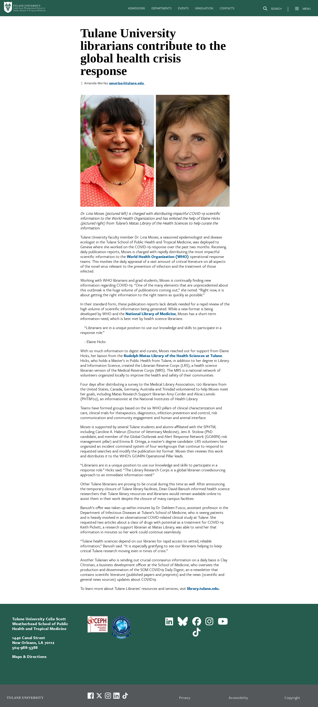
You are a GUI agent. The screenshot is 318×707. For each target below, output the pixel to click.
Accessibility (238, 697)
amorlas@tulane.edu (127, 83)
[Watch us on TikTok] (125, 696)
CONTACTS (227, 8)
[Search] (272, 9)
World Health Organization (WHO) (158, 256)
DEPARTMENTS (161, 8)
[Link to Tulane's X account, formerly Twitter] (99, 696)
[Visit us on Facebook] (91, 696)
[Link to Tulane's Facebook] (108, 696)
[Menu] (296, 8)
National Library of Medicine (151, 313)
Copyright (292, 697)
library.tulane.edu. (203, 588)
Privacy (184, 697)
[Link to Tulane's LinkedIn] (116, 696)
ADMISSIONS (136, 8)
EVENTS (183, 8)
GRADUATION (204, 8)
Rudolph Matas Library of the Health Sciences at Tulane (173, 355)
